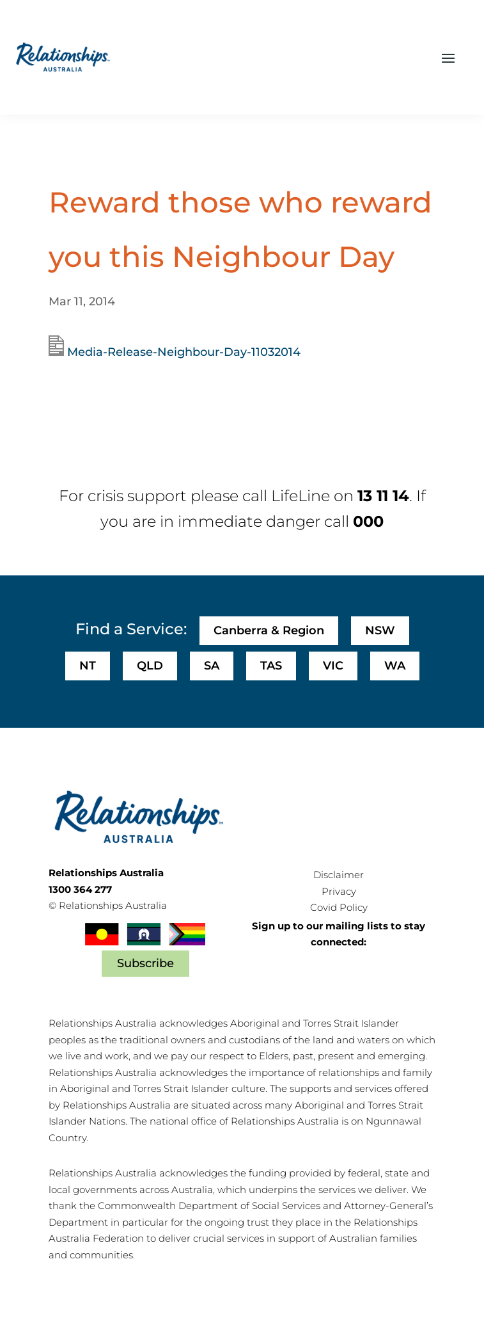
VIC (333, 666)
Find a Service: (131, 629)
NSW (380, 630)
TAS (271, 666)
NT (87, 666)
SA (211, 666)
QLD (150, 666)
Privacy (339, 891)
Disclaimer (338, 875)
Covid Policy (339, 907)
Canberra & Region (269, 630)
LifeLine (300, 495)
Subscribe (145, 963)
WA (394, 666)
